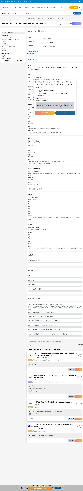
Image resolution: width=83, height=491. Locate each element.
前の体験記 (29, 345)
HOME (1, 18)
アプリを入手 (77, 13)
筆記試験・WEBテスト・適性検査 (10, 39)
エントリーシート (6, 37)
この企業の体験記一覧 (33, 51)
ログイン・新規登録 (74, 7)
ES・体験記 (9, 18)
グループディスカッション (8, 46)
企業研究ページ (32, 53)
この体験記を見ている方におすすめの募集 (12, 61)
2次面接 (4, 44)
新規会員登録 (44, 112)
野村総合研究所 (31, 18)
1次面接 (4, 41)
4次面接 (4, 50)
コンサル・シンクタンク (20, 18)
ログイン (65, 112)
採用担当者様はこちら (75, 1)
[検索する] (80, 7)
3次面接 (4, 48)
